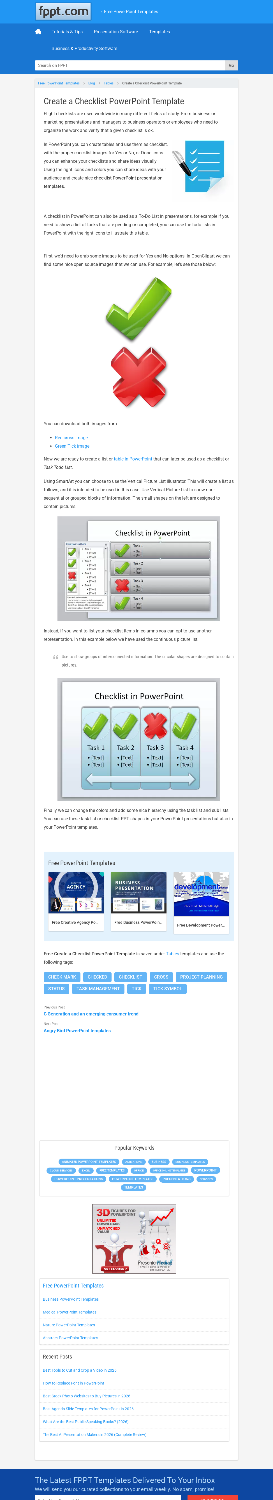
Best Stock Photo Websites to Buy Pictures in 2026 (86, 1396)
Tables (109, 83)
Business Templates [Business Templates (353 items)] (190, 1161)
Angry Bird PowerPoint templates (77, 1030)
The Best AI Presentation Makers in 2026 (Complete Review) (95, 1434)
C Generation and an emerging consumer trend (91, 1014)
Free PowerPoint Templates (59, 83)
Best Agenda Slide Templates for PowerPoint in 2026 (88, 1409)
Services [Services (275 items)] (206, 1179)
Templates (159, 31)
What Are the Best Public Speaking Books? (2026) (86, 1421)
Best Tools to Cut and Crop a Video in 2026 (80, 1370)
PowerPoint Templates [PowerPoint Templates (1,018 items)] (132, 1179)
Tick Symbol (167, 988)
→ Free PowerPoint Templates (128, 11)
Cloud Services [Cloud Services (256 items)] (61, 1170)
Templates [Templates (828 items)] (133, 1187)
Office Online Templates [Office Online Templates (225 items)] (169, 1170)
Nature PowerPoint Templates (69, 1325)
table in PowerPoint (133, 459)
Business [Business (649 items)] (159, 1162)
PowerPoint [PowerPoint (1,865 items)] (205, 1170)
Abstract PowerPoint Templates (70, 1338)
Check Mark (62, 977)
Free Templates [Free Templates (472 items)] (112, 1170)
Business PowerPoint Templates (71, 1299)
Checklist (130, 977)
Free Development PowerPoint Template (213, 925)
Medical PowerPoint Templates (69, 1312)
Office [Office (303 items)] (139, 1170)
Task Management (98, 988)
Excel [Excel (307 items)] (86, 1170)
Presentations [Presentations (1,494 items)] (177, 1179)
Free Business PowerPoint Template (146, 922)
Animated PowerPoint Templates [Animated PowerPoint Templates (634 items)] (89, 1162)
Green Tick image (72, 446)
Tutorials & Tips (67, 31)
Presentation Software (116, 31)
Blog (91, 83)
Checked (97, 977)
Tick (137, 988)
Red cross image (71, 437)
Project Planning (201, 977)
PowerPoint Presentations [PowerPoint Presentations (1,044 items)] (78, 1179)
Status (56, 988)
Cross (161, 977)
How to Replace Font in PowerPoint (73, 1383)
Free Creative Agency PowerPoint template (90, 922)
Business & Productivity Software (84, 48)
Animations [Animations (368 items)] (133, 1162)
